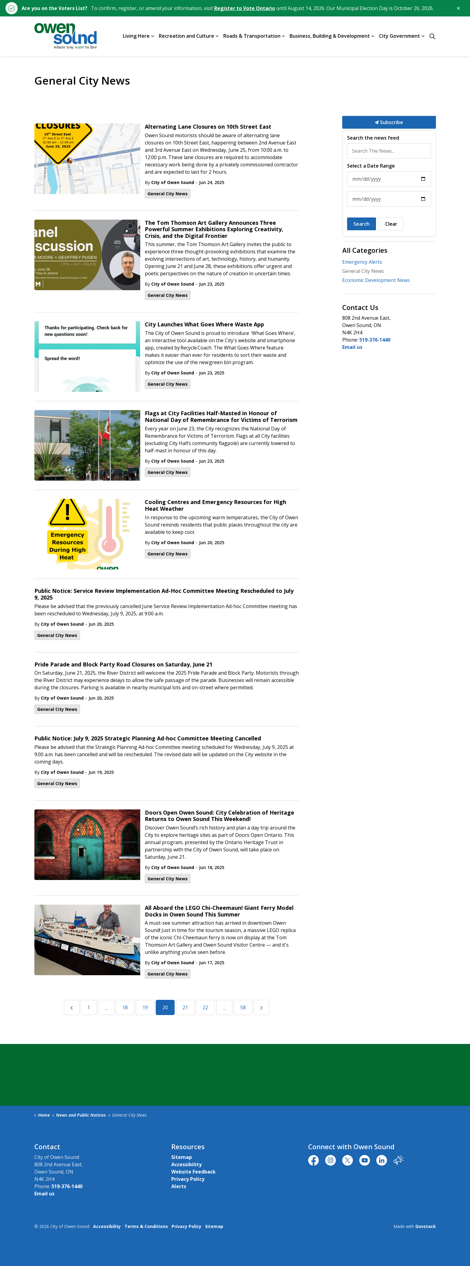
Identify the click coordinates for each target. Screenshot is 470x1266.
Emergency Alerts (362, 262)
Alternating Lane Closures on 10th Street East (208, 126)
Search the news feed (373, 138)
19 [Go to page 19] (145, 1007)
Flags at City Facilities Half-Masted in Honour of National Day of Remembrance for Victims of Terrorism (221, 416)
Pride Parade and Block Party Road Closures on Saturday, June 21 (123, 664)
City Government (399, 36)
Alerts (178, 1186)
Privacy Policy (187, 1179)
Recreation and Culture (186, 36)
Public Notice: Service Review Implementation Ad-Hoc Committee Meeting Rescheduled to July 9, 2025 (164, 594)
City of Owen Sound (172, 182)
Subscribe (389, 122)
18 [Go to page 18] (125, 1007)
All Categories (365, 250)
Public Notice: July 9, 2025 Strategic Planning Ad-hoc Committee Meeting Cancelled (147, 738)
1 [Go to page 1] (88, 1007)
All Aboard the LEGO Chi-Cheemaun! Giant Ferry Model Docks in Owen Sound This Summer (219, 911)
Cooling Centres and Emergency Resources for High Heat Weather (215, 505)
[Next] (261, 1007)
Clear (391, 224)
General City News (168, 194)
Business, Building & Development (330, 36)
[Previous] (71, 1007)
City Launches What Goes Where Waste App (204, 324)
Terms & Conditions (146, 1226)
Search (361, 224)
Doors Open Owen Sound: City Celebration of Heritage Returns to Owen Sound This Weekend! (219, 816)
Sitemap (181, 1157)
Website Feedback (193, 1171)
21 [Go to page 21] (185, 1007)
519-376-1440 (374, 339)
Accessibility (186, 1164)
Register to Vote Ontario (244, 8)
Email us (352, 347)
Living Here (136, 36)
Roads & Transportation (251, 36)
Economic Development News (376, 280)
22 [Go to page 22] (205, 1007)
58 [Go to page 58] (243, 1007)
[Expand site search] (432, 36)
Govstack (425, 1226)
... (106, 1008)
